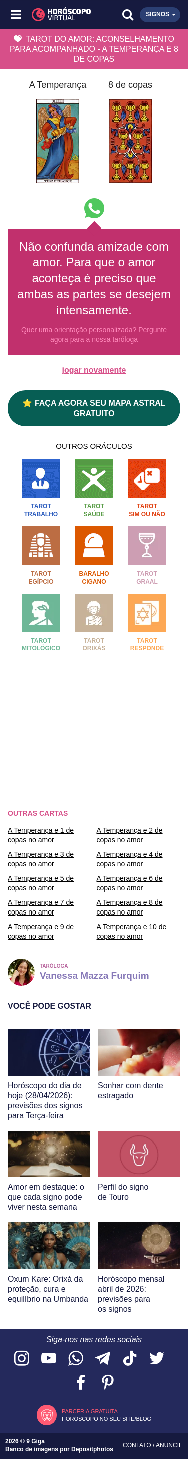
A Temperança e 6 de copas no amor (130, 882)
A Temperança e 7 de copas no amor (41, 907)
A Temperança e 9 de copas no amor (41, 931)
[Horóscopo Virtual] (56, 14)
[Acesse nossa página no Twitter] (156, 1359)
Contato (138, 1445)
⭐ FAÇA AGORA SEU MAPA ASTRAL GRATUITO (93, 408)
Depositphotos (92, 1449)
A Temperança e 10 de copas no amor (132, 931)
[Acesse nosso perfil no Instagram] (21, 1359)
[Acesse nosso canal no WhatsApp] (75, 1359)
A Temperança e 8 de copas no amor (130, 907)
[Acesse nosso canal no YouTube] (48, 1359)
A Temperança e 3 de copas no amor (41, 858)
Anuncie (169, 1445)
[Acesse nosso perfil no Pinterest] (107, 1383)
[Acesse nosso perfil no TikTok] (129, 1359)
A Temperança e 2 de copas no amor (130, 834)
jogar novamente (94, 370)
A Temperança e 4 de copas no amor (130, 858)
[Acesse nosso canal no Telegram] (102, 1359)
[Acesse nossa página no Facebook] (80, 1383)
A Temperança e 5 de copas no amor (41, 882)
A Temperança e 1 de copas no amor (41, 834)
